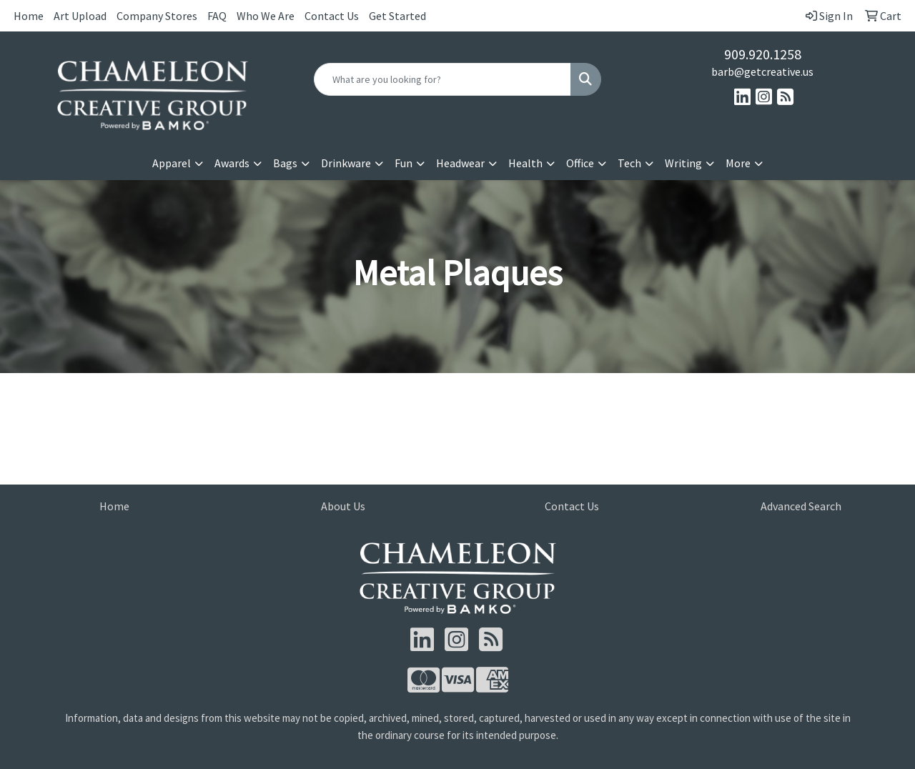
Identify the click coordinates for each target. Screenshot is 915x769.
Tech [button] (629, 163)
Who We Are (266, 16)
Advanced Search (801, 506)
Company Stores (157, 16)
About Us (343, 506)
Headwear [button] (460, 163)
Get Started (397, 16)
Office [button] (580, 163)
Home (29, 16)
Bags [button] (285, 163)
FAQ (217, 16)
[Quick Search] (443, 79)
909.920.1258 (762, 54)
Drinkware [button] (346, 163)
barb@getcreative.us (762, 71)
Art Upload (80, 16)
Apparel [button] (171, 163)
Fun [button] (403, 163)
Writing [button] (683, 163)
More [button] (738, 163)
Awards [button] (231, 163)
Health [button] (525, 163)
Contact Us (332, 16)
